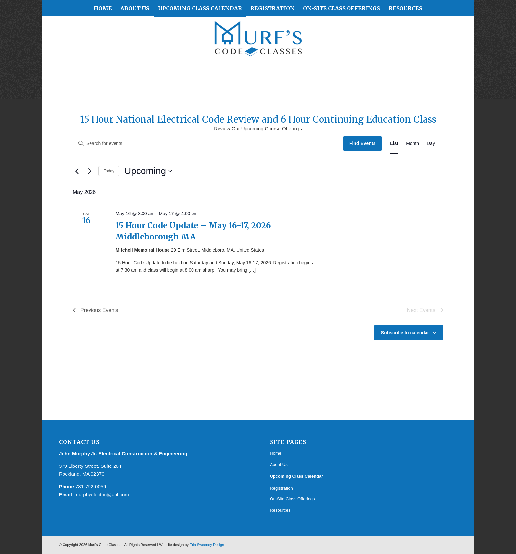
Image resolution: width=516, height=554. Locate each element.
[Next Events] (89, 171)
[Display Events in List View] (394, 143)
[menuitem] (103, 8)
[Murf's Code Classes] (258, 41)
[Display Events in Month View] (412, 143)
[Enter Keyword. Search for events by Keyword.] (208, 143)
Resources (280, 510)
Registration (281, 488)
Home (275, 453)
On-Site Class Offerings (292, 498)
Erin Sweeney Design (207, 545)
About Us (278, 464)
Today (109, 171)
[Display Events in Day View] (431, 143)
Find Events (362, 143)
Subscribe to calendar (405, 332)
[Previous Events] (77, 171)
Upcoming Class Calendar (296, 476)
